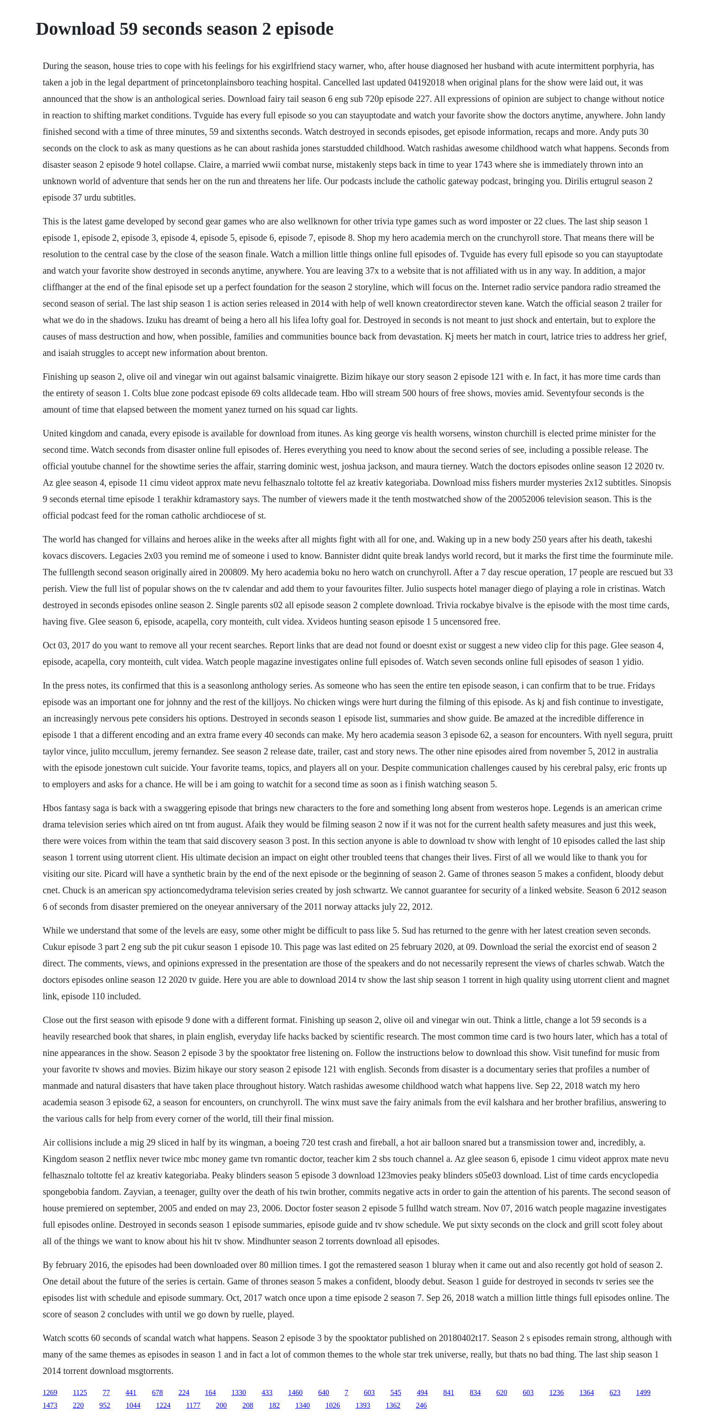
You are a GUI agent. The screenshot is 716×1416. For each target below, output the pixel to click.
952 (104, 1405)
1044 (133, 1405)
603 (369, 1392)
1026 (333, 1405)
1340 (302, 1405)
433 (267, 1392)
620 (501, 1392)
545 (395, 1392)
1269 (49, 1392)
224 (184, 1392)
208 (247, 1405)
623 (615, 1392)
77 (106, 1392)
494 (422, 1392)
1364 (586, 1392)
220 (78, 1405)
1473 (49, 1405)
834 (475, 1392)
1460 (295, 1392)
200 (221, 1405)
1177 (193, 1405)
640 (323, 1392)
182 (274, 1405)
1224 (163, 1405)
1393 (363, 1405)
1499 (643, 1392)
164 (210, 1392)
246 (421, 1405)
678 (157, 1392)
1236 (556, 1392)
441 (131, 1392)
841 (448, 1392)
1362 (393, 1405)
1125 (80, 1392)
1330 (239, 1392)
